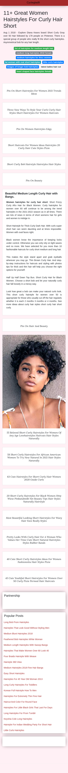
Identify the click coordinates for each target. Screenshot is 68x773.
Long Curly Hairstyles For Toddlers (20, 685)
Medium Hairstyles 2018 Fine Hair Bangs (23, 667)
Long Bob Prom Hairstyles (16, 622)
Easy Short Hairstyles (14, 673)
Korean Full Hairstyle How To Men (20, 690)
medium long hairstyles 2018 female (34, 53)
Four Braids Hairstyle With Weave (20, 656)
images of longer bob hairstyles (22, 67)
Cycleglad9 (33, 2)
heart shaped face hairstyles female (34, 71)
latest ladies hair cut (51, 67)
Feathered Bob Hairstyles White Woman (23, 639)
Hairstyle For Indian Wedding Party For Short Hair (28, 724)
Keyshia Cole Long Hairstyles (18, 719)
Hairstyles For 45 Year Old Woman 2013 (23, 679)
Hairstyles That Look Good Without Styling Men (26, 628)
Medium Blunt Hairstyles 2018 (18, 633)
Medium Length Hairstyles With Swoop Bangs (26, 645)
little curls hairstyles (53, 62)
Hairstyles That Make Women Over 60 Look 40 (26, 650)
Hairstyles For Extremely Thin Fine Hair (23, 696)
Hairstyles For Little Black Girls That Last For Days (28, 707)
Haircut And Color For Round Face (20, 702)
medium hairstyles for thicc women (34, 57)
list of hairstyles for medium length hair (34, 48)
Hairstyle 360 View (13, 662)
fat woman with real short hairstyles (22, 62)
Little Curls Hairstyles (14, 730)
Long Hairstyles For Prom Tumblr (20, 713)
